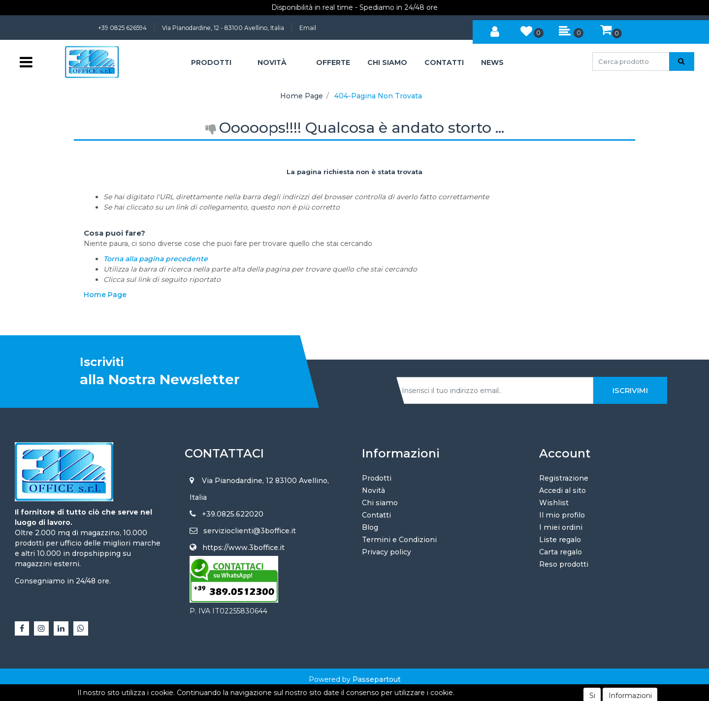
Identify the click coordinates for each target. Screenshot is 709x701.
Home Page (301, 95)
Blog (370, 527)
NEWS (492, 62)
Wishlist (554, 502)
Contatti (376, 515)
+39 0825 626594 (122, 27)
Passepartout (377, 679)
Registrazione (563, 478)
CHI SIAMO (387, 62)
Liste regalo (560, 539)
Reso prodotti (563, 564)
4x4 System (317, 689)
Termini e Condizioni (399, 539)
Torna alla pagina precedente (155, 258)
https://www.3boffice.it (243, 547)
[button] (495, 30)
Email (307, 27)
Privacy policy (386, 552)
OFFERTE (333, 62)
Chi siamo (380, 502)
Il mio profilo (562, 515)
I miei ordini (560, 527)
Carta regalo (560, 552)
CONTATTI (444, 62)
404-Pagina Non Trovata (378, 95)
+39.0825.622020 (232, 514)
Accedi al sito (562, 490)
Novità (373, 490)
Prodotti (376, 478)
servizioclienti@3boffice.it (249, 530)
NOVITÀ (272, 62)
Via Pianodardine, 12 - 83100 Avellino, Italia (223, 27)
